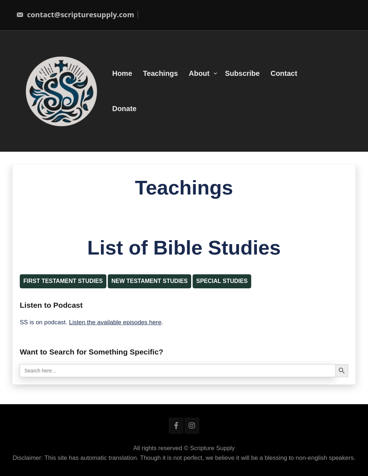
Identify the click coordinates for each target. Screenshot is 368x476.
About (199, 73)
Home (122, 73)
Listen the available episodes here (115, 322)
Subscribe (242, 73)
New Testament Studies (149, 281)
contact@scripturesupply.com (75, 14)
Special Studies (222, 281)
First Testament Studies (63, 281)
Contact (284, 73)
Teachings (160, 73)
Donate (124, 109)
